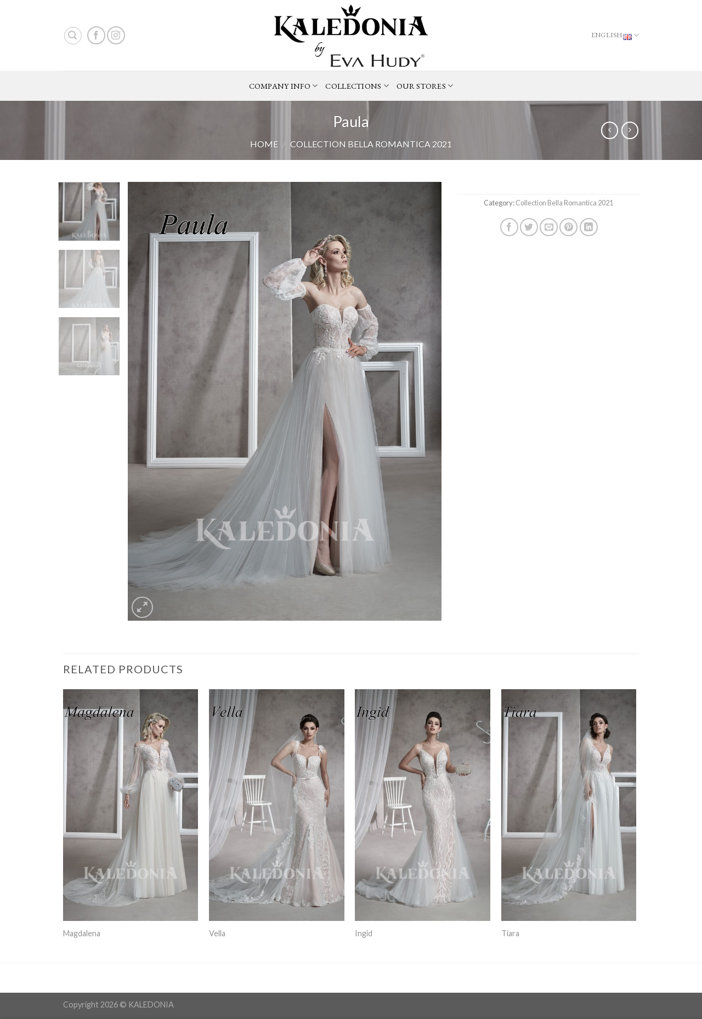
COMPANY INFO (283, 86)
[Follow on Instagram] (116, 35)
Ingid (363, 933)
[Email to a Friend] (549, 227)
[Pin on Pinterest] (568, 227)
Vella (217, 933)
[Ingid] (422, 805)
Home (264, 144)
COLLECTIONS (357, 86)
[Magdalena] (131, 805)
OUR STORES (425, 86)
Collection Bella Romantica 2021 (371, 144)
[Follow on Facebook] (96, 35)
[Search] (73, 35)
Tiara (510, 933)
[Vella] (276, 805)
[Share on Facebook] (509, 227)
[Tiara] (569, 805)
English (615, 35)
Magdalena (81, 933)
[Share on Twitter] (529, 227)
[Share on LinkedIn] (589, 227)
